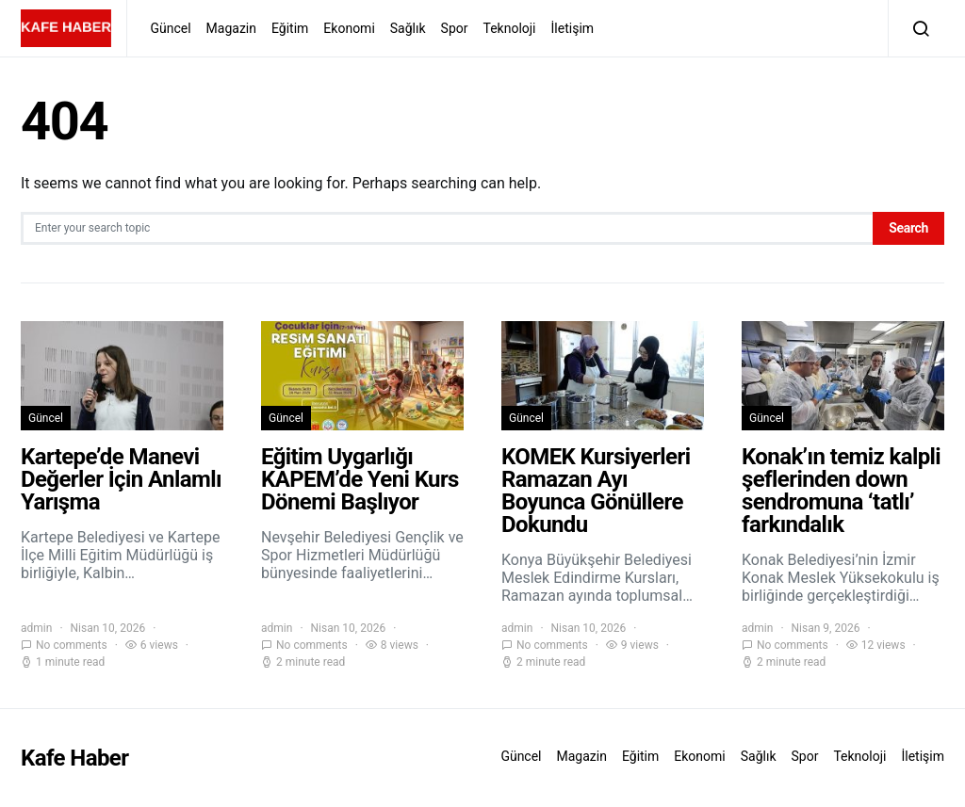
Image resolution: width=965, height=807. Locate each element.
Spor (454, 28)
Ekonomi (348, 28)
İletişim (573, 28)
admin (36, 628)
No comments (71, 645)
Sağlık (408, 28)
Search (908, 227)
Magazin (231, 28)
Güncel (170, 28)
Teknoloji (508, 28)
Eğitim (289, 28)
